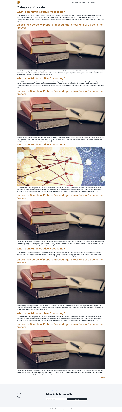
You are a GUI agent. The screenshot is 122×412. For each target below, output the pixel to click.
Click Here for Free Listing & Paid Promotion (83, 2)
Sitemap (55, 409)
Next (103, 377)
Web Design (60, 409)
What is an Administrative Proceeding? (41, 12)
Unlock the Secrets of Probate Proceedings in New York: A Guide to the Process (60, 26)
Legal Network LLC (67, 409)
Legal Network (65, 409)
